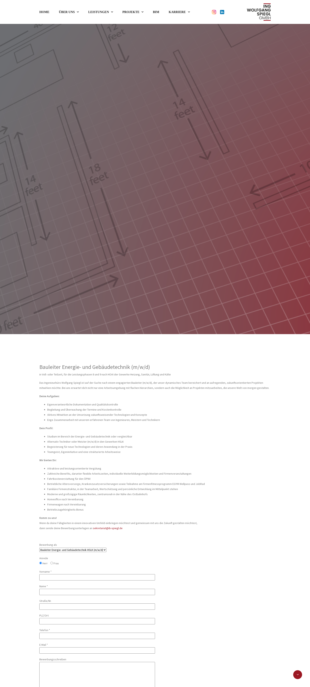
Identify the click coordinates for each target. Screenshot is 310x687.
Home (44, 12)
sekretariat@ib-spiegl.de (108, 486)
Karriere (177, 12)
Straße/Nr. (97, 561)
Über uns (67, 12)
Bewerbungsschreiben (97, 644)
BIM (156, 12)
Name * (97, 547)
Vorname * (97, 532)
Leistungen (98, 12)
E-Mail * (97, 605)
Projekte (130, 12)
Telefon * (97, 591)
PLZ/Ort (97, 576)
